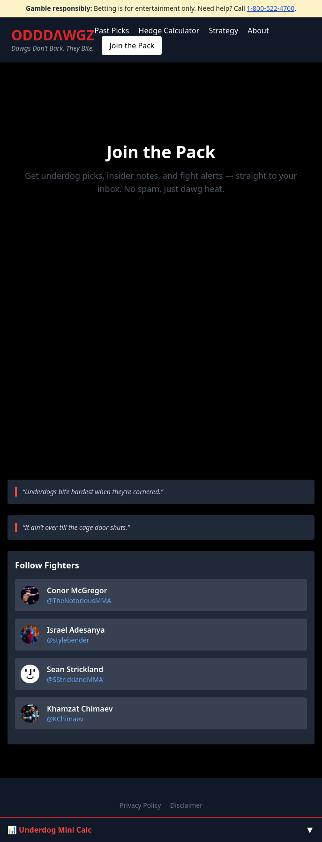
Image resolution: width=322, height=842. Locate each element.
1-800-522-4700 (271, 8)
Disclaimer (186, 805)
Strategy (223, 30)
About (258, 30)
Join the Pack (131, 45)
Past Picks (111, 30)
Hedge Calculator (169, 30)
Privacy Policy (140, 805)
